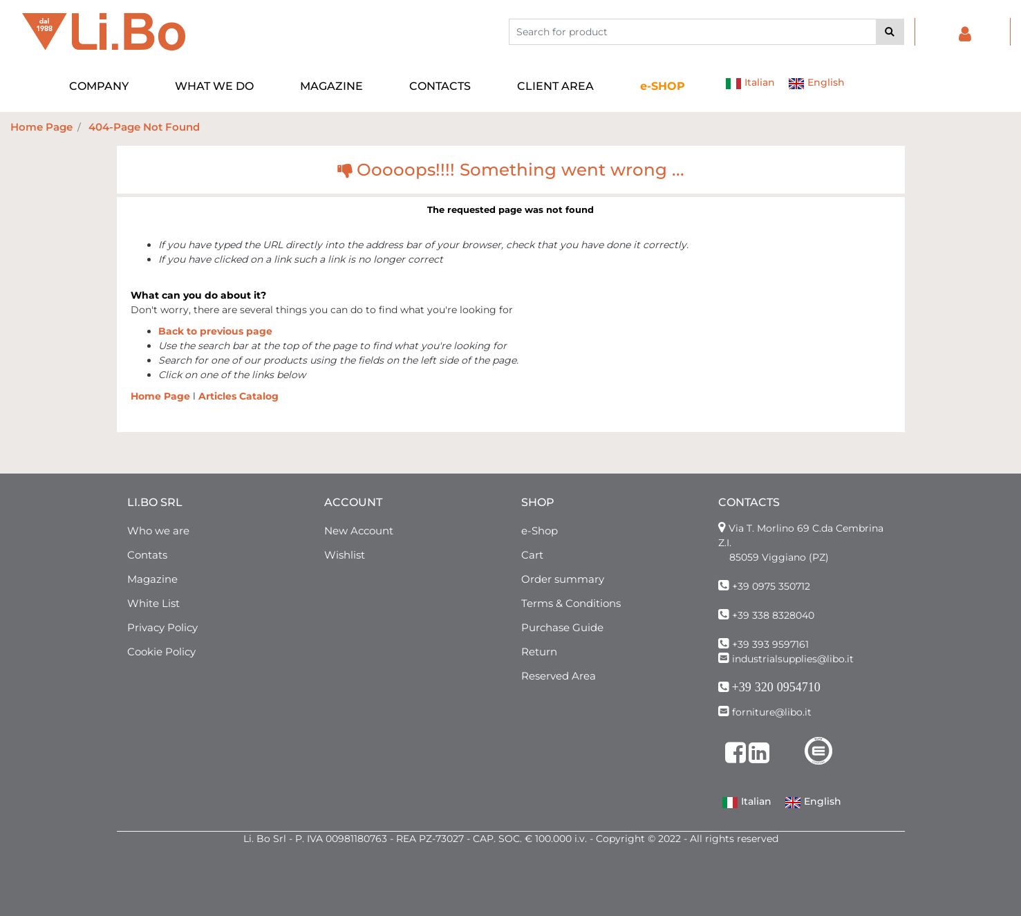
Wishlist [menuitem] (344, 554)
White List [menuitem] (153, 603)
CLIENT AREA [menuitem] (555, 86)
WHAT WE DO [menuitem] (214, 86)
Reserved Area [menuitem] (558, 675)
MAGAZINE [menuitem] (331, 86)
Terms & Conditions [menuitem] (571, 603)
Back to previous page (215, 331)
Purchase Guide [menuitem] (562, 627)
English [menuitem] (816, 83)
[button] (890, 32)
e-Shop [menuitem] (539, 530)
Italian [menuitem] (750, 83)
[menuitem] (662, 86)
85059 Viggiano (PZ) (779, 557)
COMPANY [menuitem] (99, 86)
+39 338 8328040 (773, 615)
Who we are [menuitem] (158, 530)
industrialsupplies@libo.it (793, 659)
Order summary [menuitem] (562, 579)
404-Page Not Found (144, 126)
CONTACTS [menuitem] (440, 86)
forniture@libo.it (772, 712)
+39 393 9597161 (770, 644)
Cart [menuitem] (532, 554)
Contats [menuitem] (147, 554)
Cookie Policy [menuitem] (161, 651)
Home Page (41, 126)
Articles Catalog (238, 396)
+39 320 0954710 (776, 687)
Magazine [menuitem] (152, 579)
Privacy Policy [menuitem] (162, 627)
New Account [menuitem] (358, 530)
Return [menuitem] (539, 651)
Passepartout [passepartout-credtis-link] (541, 908)
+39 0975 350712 (771, 586)
